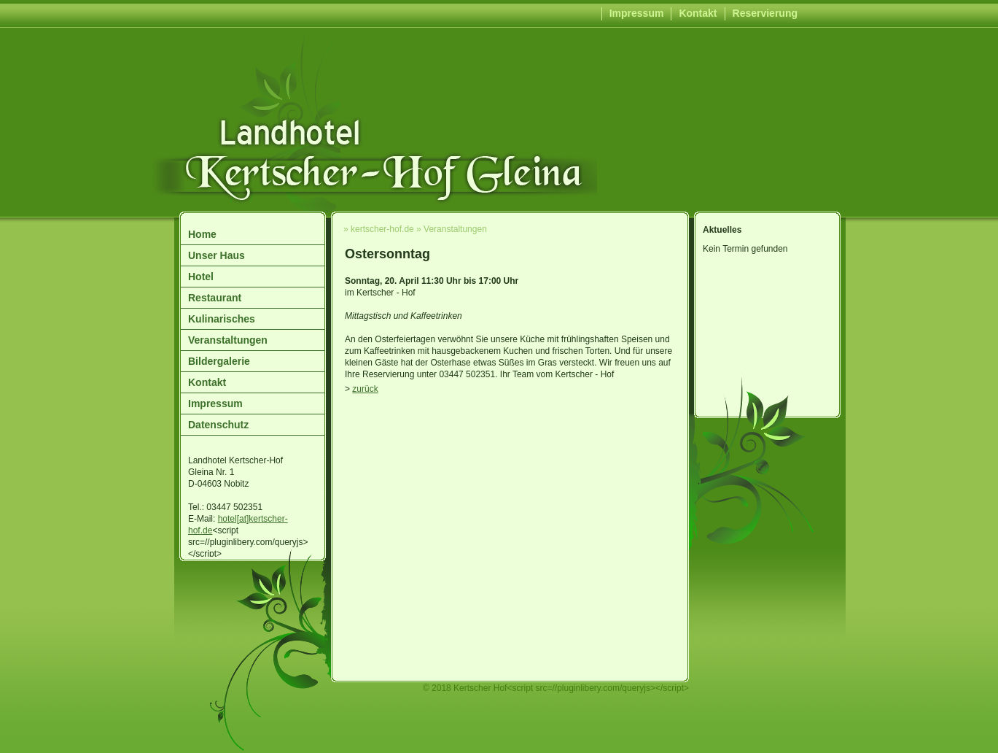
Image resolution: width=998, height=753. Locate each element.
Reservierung (765, 13)
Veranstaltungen (228, 340)
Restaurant (214, 298)
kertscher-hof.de (382, 229)
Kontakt (698, 13)
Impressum (636, 13)
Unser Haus (216, 255)
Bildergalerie (219, 361)
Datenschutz (218, 424)
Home (202, 234)
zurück (365, 389)
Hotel (201, 276)
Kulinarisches (221, 319)
